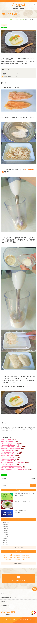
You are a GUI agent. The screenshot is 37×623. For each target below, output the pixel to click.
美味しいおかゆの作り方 (8, 441)
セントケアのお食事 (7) (7, 559)
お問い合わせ (4, 605)
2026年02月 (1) (6, 526)
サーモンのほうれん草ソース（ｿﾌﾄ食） (12, 446)
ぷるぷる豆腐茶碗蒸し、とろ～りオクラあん (13, 462)
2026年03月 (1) (6, 524)
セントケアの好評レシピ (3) (19, 559)
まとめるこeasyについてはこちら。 (19, 63)
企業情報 (3, 601)
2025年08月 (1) (6, 534)
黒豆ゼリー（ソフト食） (8, 455)
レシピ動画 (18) (17, 557)
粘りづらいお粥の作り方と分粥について (12, 467)
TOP (6, 19)
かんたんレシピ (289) (7, 555)
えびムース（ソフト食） (8, 459)
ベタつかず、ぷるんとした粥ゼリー (11, 448)
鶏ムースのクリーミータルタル (10, 443)
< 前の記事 (3, 478)
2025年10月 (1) (6, 530)
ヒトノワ (7, 619)
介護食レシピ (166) (16, 555)
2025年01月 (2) (6, 540)
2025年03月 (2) (6, 536)
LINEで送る (4, 27)
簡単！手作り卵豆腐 (7, 460)
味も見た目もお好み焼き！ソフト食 (11, 452)
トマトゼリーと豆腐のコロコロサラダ (11, 466)
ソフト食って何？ (6, 439)
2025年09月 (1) (6, 532)
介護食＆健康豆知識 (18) (26, 557)
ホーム (2, 593)
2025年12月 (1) (6, 528)
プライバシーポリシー (24, 619)
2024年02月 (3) (6, 544)
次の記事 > (33, 478)
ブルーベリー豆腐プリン (8, 464)
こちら (27, 386)
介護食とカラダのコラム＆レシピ (16, 19)
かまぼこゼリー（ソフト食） (9, 453)
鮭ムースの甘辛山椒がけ (8, 445)
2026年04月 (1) (6, 522)
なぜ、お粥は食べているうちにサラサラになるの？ (15, 469)
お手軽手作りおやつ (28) (7, 557)
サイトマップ (15, 619)
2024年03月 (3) (6, 542)
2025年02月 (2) (6, 538)
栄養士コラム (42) (25, 555)
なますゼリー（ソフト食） (8, 457)
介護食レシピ (4, 25)
